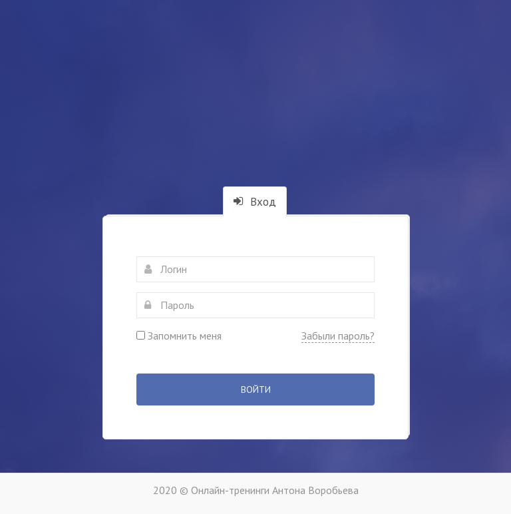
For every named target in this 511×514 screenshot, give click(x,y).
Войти (256, 389)
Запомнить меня (179, 335)
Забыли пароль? (338, 335)
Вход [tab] (255, 201)
